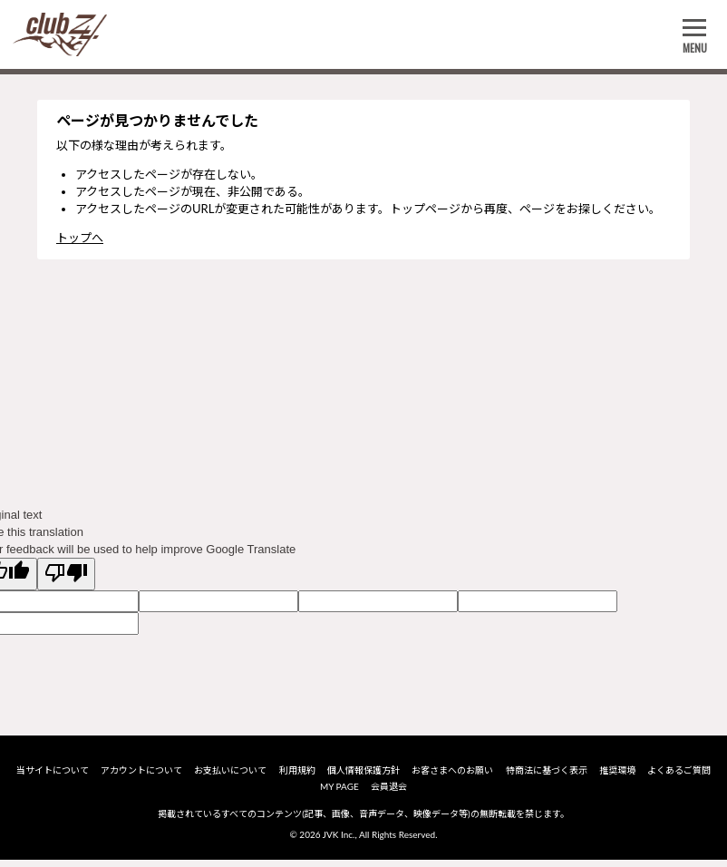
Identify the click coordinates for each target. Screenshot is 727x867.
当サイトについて (52, 775)
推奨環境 (617, 775)
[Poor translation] (66, 574)
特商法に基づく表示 (546, 775)
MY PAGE (339, 791)
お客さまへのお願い (452, 775)
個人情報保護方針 (363, 775)
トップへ (79, 237)
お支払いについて (230, 775)
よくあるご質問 (679, 775)
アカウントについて (141, 775)
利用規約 (297, 775)
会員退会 (389, 791)
